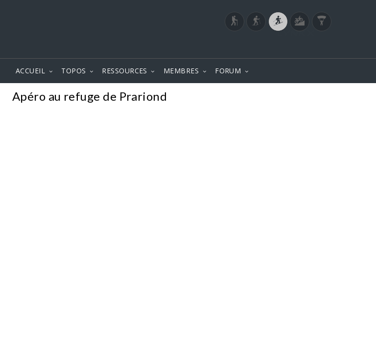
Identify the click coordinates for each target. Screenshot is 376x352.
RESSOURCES (124, 70)
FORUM (228, 70)
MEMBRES (181, 70)
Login (313, 48)
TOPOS (73, 70)
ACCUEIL (30, 70)
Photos (346, 97)
